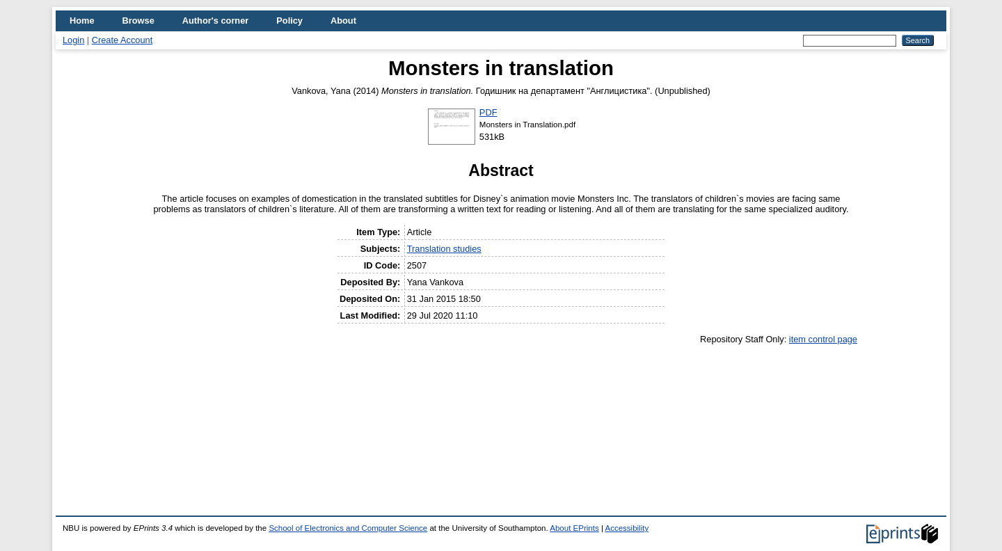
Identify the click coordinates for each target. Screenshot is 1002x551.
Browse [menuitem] (138, 20)
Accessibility (627, 528)
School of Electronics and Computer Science (348, 528)
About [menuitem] (343, 20)
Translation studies (444, 248)
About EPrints (574, 528)
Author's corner (215, 20)
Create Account (122, 40)
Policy (289, 20)
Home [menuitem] (82, 20)
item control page (823, 339)
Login (73, 40)
